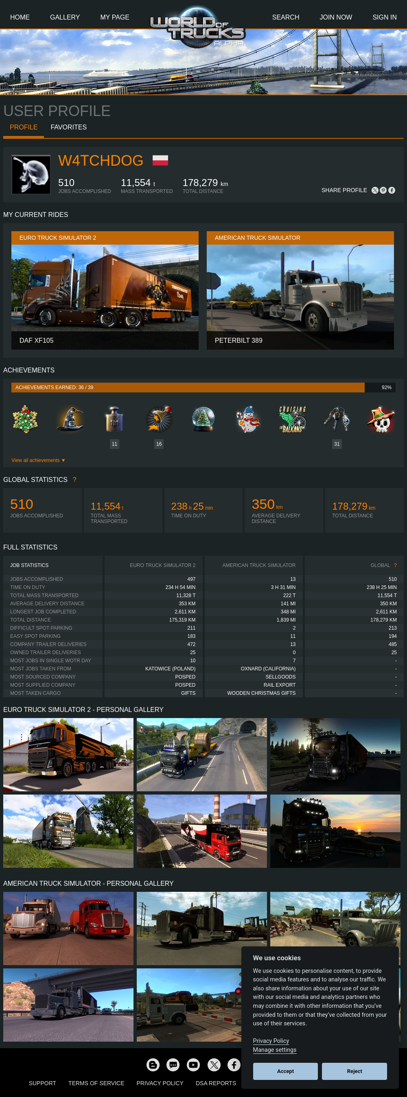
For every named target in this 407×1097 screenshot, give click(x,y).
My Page (115, 17)
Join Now (335, 17)
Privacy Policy (160, 1083)
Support (42, 1083)
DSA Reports (216, 1083)
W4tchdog (101, 160)
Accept (285, 1071)
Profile (23, 127)
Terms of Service (96, 1083)
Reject (354, 1071)
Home (20, 17)
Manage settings (275, 1050)
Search (286, 17)
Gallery (65, 17)
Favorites (68, 127)
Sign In (384, 17)
